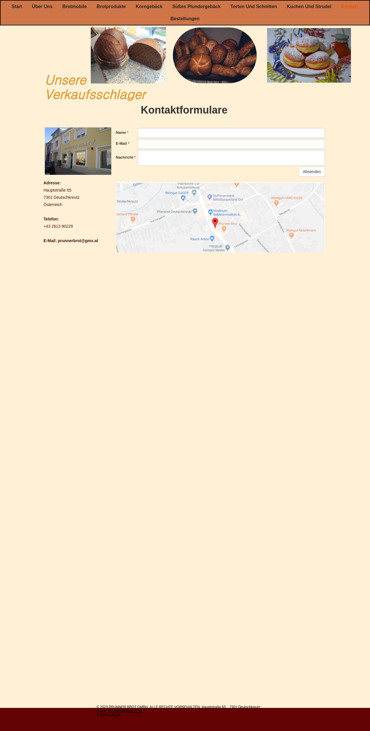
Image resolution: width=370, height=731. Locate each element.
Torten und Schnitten (253, 6)
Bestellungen (185, 18)
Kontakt (349, 6)
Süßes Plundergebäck (196, 6)
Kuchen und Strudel (309, 6)
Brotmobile (74, 6)
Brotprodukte (111, 6)
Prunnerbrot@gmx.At (125, 711)
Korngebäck (149, 6)
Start (17, 6)
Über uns (42, 6)
